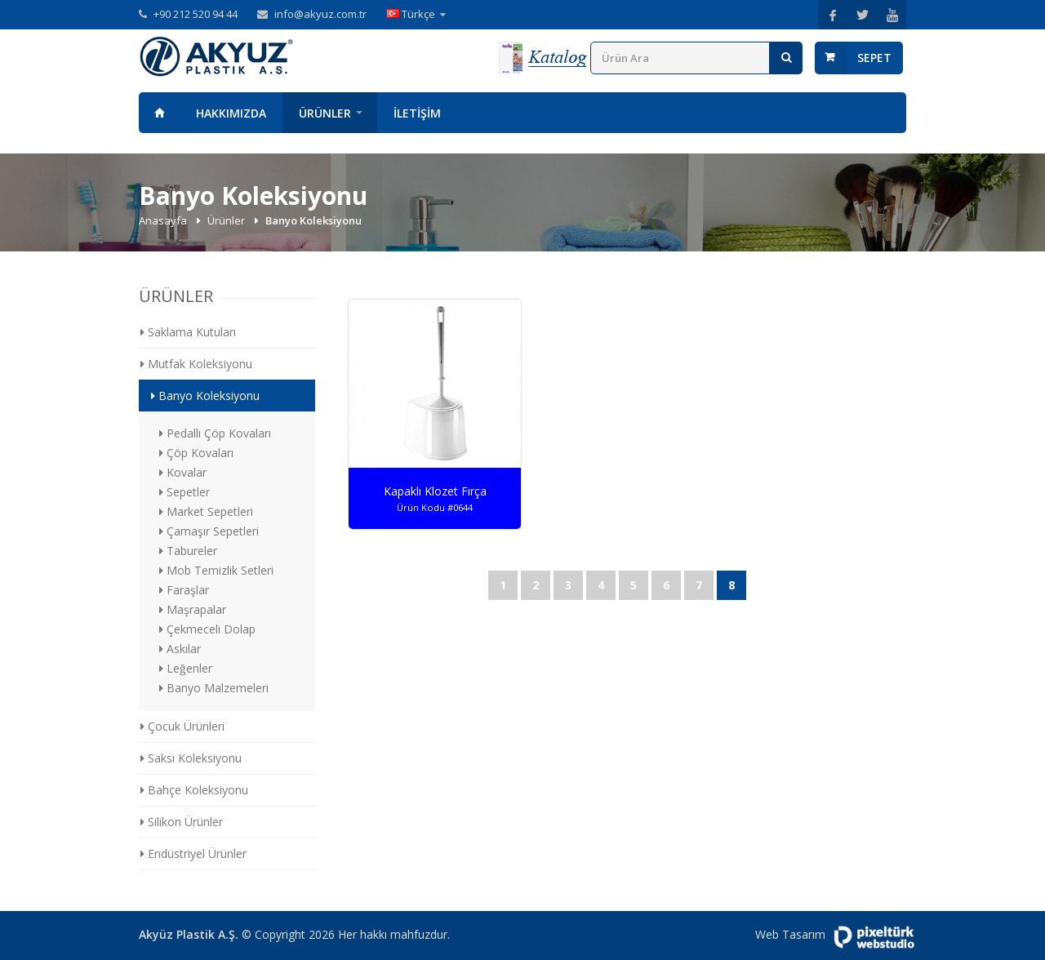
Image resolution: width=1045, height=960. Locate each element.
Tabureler (188, 550)
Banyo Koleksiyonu (205, 395)
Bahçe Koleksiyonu (194, 790)
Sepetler (184, 492)
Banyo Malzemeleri (214, 688)
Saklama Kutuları (188, 332)
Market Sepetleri (206, 511)
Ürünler (325, 113)
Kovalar (183, 472)
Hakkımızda (231, 113)
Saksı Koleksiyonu (191, 758)
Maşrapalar (192, 609)
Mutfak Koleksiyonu (196, 363)
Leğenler (185, 668)
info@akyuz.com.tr (320, 14)
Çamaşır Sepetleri (209, 531)
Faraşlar (184, 590)
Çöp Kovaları (196, 452)
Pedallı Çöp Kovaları (215, 433)
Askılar (180, 648)
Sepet (874, 57)
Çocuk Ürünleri (182, 726)
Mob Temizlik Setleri (216, 570)
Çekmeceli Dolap (207, 629)
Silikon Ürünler (181, 821)
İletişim (417, 113)
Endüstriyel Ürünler (193, 853)
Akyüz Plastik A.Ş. (188, 934)
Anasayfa (159, 112)
